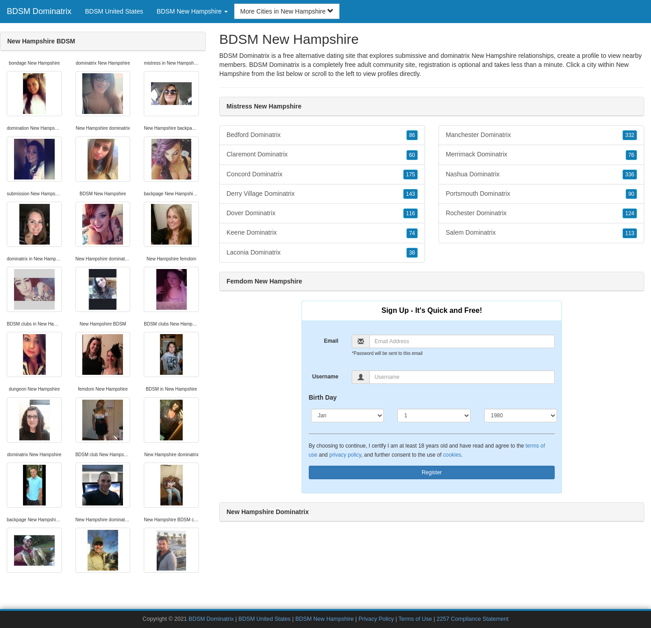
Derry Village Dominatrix (322, 194)
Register (432, 472)
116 (410, 213)
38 (412, 253)
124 (629, 213)
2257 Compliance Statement (473, 619)
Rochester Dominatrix (541, 213)
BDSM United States (114, 11)
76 (631, 155)
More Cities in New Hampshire (287, 11)
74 (412, 233)
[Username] (462, 377)
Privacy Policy (376, 619)
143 (410, 194)
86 (412, 135)
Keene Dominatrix (322, 233)
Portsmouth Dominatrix (541, 194)
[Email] (462, 341)
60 (412, 155)
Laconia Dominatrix (322, 253)
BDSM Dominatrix (39, 11)
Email (331, 341)
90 (631, 194)
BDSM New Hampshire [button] (192, 11)
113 (629, 233)
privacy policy (345, 455)
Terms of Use (415, 619)
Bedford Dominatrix (322, 135)
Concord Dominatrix (322, 174)
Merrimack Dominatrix (541, 155)
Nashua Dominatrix (541, 174)
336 (629, 174)
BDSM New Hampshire (324, 619)
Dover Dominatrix (322, 213)
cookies (452, 455)
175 (410, 174)
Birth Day (323, 397)
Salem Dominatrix (541, 233)
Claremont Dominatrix (322, 155)
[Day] (434, 415)
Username (325, 376)
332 (629, 135)
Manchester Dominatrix (541, 135)
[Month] (347, 415)
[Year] (520, 415)
